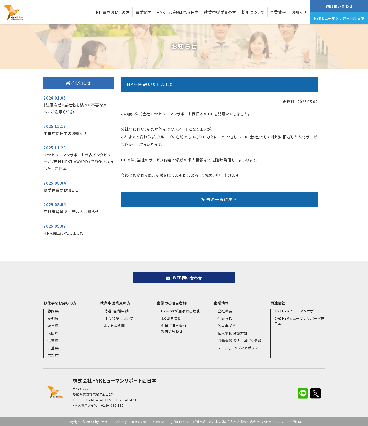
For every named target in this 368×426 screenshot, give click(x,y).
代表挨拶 (225, 318)
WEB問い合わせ (339, 6)
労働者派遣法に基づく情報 (239, 340)
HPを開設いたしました (63, 233)
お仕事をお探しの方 (112, 12)
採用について (253, 12)
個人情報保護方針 (232, 333)
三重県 (53, 348)
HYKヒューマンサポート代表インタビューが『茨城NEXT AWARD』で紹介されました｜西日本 (78, 161)
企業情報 (278, 12)
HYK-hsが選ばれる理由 (178, 12)
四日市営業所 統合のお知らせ (71, 211)
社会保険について (118, 318)
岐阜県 (53, 325)
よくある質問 (114, 325)
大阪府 (53, 333)
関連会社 (277, 302)
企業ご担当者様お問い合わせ (174, 328)
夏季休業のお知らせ (60, 190)
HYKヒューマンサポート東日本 (339, 18)
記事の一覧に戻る (219, 199)
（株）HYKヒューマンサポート (297, 310)
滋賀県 (53, 340)
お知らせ (299, 12)
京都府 (53, 355)
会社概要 (225, 310)
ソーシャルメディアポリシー (239, 348)
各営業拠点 (226, 325)
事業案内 (143, 12)
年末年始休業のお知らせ (65, 133)
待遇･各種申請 (116, 310)
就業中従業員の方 (220, 12)
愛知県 (53, 318)
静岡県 (53, 310)
